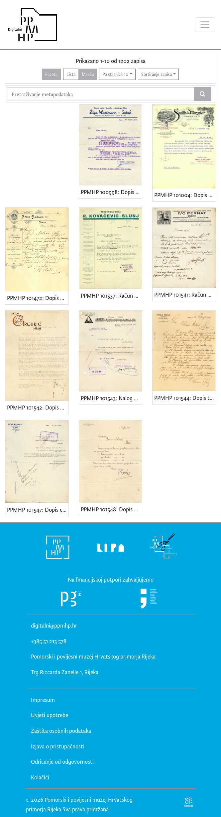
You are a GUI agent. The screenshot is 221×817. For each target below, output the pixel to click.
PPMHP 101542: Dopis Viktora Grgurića (37, 407)
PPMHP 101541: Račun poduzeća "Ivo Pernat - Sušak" (185, 294)
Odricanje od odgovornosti (62, 761)
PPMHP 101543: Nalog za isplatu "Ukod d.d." (111, 398)
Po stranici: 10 (115, 74)
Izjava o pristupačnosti (57, 746)
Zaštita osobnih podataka (61, 730)
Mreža (88, 74)
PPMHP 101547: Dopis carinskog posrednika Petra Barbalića (37, 509)
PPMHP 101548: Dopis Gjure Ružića (111, 509)
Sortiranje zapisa (156, 74)
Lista (70, 74)
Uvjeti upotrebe (49, 715)
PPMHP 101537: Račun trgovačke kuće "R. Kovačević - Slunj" (111, 295)
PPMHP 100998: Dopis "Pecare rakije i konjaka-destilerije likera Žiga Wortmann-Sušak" (111, 192)
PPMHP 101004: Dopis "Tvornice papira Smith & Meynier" (185, 195)
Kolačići (40, 777)
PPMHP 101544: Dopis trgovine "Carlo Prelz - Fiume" (185, 398)
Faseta (51, 74)
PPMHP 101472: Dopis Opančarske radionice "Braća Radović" (37, 298)
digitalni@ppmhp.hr (54, 625)
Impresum (43, 699)
